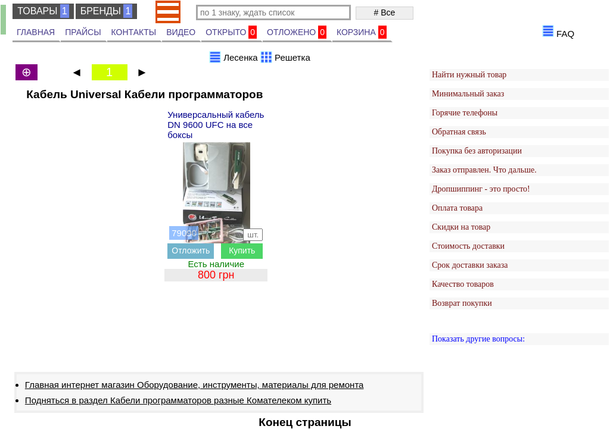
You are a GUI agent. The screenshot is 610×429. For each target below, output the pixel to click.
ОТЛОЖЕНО (296, 32)
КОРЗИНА (362, 32)
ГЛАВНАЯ (36, 32)
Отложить (191, 250)
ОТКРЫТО (231, 32)
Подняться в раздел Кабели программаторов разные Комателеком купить (178, 400)
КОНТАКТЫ (134, 32)
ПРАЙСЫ (83, 32)
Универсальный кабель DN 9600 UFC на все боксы (215, 124)
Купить (242, 250)
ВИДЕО (180, 32)
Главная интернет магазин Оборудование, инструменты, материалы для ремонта (194, 385)
